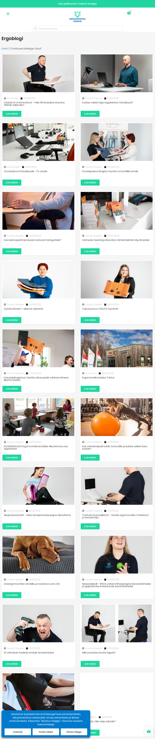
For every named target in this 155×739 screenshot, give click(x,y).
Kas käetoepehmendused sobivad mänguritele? (32, 240)
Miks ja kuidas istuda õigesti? (99, 652)
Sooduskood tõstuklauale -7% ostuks (25, 171)
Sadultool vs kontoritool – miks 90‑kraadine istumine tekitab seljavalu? (34, 104)
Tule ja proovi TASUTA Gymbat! (100, 309)
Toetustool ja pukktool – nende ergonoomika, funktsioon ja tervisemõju (115, 516)
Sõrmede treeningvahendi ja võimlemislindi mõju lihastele (115, 240)
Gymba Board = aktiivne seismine (23, 309)
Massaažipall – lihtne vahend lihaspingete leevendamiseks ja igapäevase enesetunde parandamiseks (116, 585)
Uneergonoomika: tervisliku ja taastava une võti (32, 584)
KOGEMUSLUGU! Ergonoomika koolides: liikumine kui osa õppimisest (36, 448)
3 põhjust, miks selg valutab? (99, 721)
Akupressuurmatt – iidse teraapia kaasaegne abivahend (37, 515)
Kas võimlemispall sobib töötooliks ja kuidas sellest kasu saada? (114, 448)
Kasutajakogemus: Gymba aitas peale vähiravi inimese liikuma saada (36, 379)
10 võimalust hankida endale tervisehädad (29, 652)
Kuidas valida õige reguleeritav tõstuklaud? (107, 102)
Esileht (5, 48)
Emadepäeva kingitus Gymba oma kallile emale (110, 171)
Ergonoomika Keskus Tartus (98, 377)
